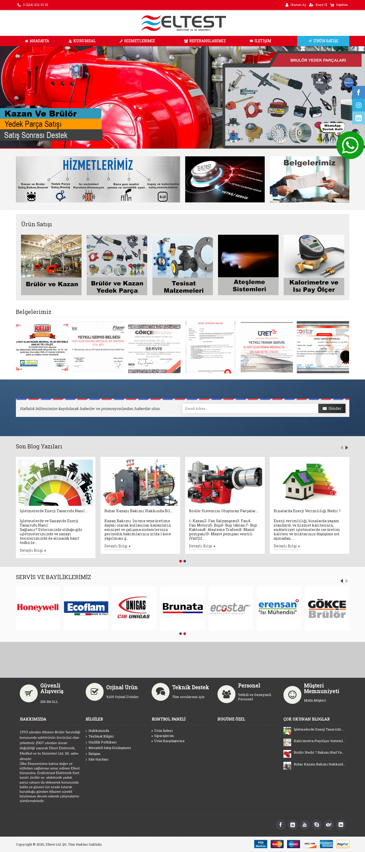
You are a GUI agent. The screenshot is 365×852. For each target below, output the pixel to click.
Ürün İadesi (162, 730)
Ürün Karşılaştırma (168, 740)
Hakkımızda (97, 730)
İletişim (93, 753)
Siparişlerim (163, 735)
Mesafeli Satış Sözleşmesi (108, 748)
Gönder (332, 409)
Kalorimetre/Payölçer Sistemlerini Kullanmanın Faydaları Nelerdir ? (320, 740)
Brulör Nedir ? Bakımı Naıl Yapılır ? (320, 752)
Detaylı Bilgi (33, 551)
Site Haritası (97, 759)
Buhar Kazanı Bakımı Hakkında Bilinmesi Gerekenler (139, 510)
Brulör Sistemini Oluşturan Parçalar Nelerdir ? (223, 510)
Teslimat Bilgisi (100, 736)
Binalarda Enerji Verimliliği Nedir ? (307, 510)
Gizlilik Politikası (101, 742)
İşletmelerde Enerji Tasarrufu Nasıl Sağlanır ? (54, 510)
